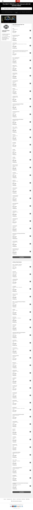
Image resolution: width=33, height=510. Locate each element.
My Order (23, 499)
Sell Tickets (19, 499)
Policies (14, 499)
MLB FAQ (27, 499)
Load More (21, 257)
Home (5, 499)
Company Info (9, 499)
